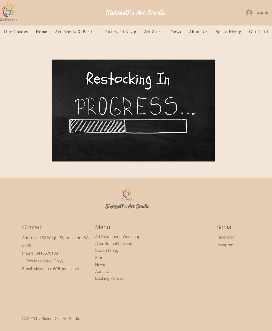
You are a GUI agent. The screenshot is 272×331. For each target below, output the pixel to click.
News (100, 264)
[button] (16, 32)
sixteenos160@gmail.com (56, 268)
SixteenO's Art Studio (136, 13)
